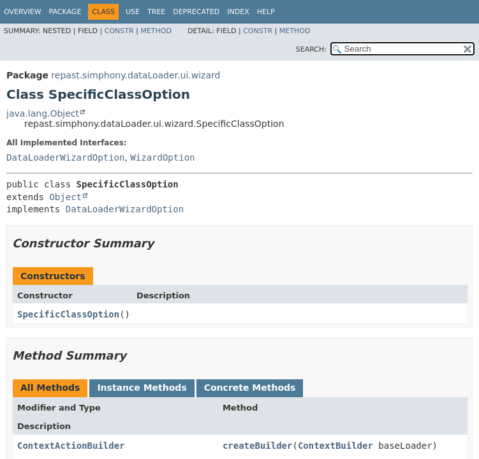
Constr (119, 31)
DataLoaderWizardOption (65, 157)
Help (266, 12)
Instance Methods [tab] (141, 387)
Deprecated (196, 12)
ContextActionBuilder (71, 446)
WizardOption (162, 157)
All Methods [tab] (50, 387)
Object (65, 197)
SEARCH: (311, 49)
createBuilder (258, 446)
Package (65, 12)
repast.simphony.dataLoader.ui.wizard (135, 75)
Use (133, 12)
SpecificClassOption (68, 314)
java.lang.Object (42, 113)
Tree (156, 12)
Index (238, 12)
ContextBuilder (335, 446)
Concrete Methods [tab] (250, 387)
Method (156, 31)
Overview (22, 12)
